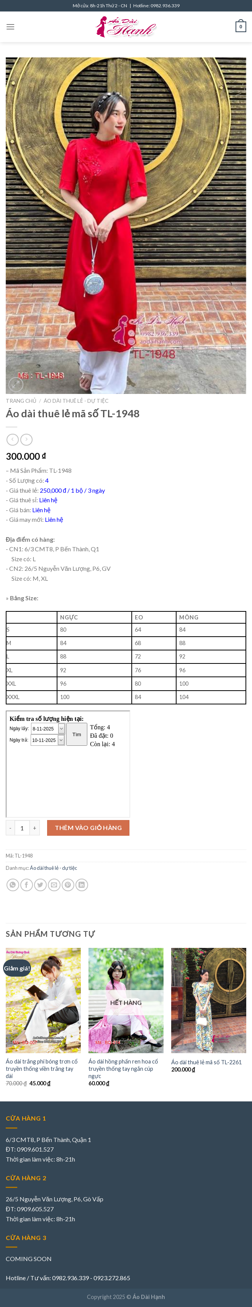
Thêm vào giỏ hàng (88, 827)
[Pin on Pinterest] (68, 885)
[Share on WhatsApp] (13, 885)
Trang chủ (21, 401)
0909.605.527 (35, 1208)
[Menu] (10, 26)
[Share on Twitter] (40, 885)
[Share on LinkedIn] (81, 885)
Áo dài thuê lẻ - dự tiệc (76, 401)
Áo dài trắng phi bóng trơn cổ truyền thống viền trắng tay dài (42, 1068)
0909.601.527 (35, 1149)
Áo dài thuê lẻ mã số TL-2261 (206, 1062)
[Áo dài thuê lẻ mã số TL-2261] (208, 1000)
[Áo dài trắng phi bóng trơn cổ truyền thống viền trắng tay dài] (43, 1000)
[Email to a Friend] (54, 885)
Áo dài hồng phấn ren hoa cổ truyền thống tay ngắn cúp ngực (123, 1068)
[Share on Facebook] (26, 885)
